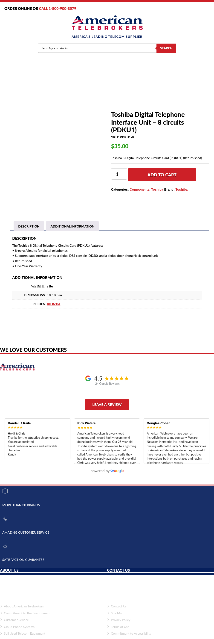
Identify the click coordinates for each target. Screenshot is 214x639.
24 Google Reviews (107, 383)
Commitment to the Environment (25, 613)
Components (83, 94)
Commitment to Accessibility (129, 633)
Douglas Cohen (159, 423)
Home (43, 94)
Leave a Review (107, 404)
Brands (54, 94)
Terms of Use (118, 627)
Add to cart (162, 174)
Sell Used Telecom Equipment (22, 633)
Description (29, 226)
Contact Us (117, 606)
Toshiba (67, 94)
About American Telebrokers (22, 606)
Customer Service (14, 620)
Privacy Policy (118, 620)
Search (166, 48)
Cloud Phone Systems (17, 627)
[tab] (29, 226)
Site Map (115, 613)
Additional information (72, 226)
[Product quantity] (119, 174)
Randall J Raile (19, 423)
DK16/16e (53, 304)
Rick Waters (86, 423)
